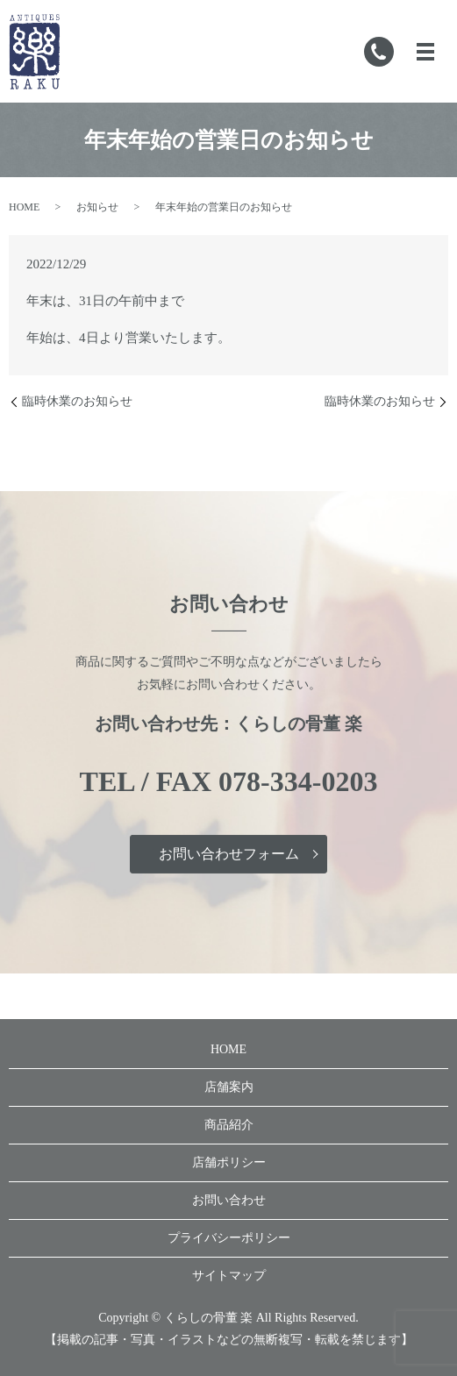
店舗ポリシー (229, 1162)
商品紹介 (228, 1124)
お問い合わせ (229, 1200)
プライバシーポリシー (229, 1237)
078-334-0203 (297, 781)
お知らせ (97, 207)
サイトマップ (229, 1275)
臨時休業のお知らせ (77, 401)
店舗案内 (228, 1087)
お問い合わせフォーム (229, 853)
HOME (24, 207)
